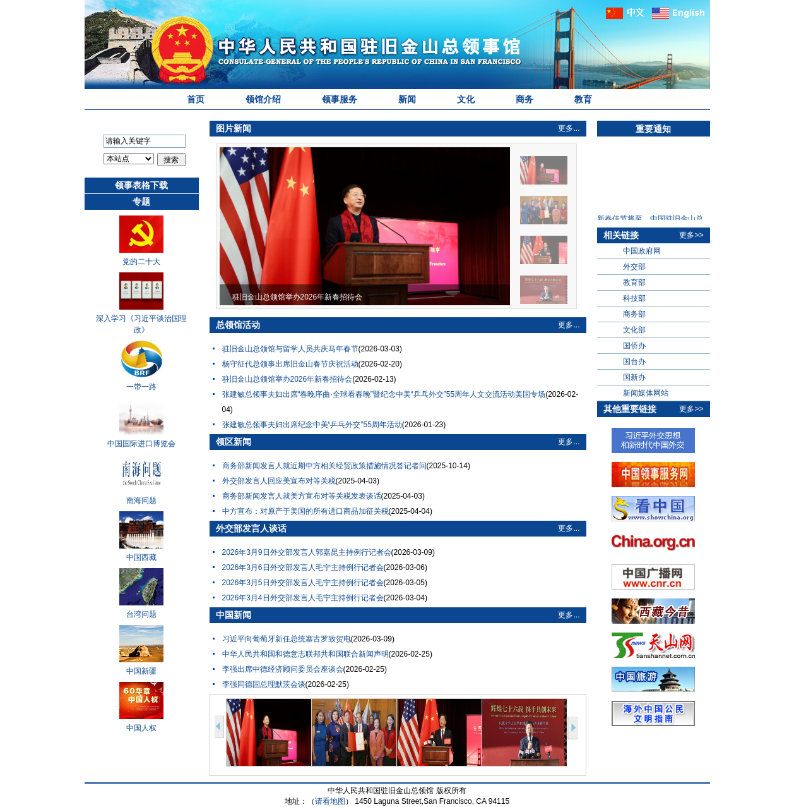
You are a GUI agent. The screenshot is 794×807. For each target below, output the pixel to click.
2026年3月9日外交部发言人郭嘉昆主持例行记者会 (306, 552)
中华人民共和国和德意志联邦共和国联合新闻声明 (305, 654)
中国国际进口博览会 (141, 443)
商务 (524, 99)
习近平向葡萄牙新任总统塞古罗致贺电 (286, 638)
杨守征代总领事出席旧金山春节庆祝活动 (290, 364)
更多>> (691, 235)
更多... (568, 128)
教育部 (634, 282)
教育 (583, 99)
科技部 (634, 298)
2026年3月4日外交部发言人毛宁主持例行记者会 (303, 597)
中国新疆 (141, 671)
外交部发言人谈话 (251, 528)
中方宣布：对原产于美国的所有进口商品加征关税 (305, 511)
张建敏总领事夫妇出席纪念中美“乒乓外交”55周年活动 (312, 424)
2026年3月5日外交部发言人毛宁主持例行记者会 (303, 582)
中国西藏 (141, 557)
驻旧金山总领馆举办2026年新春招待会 (287, 379)
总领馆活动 (238, 325)
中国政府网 (642, 250)
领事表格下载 (141, 185)
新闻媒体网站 (645, 393)
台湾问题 (141, 614)
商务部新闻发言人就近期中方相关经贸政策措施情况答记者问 (324, 465)
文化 (466, 99)
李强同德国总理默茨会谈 (263, 684)
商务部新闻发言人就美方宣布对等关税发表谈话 (301, 496)
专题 (141, 202)
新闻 (407, 99)
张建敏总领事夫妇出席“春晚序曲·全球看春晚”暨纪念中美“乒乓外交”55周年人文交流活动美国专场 (384, 394)
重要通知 (653, 129)
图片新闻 (233, 128)
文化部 (634, 329)
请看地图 (330, 801)
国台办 (634, 361)
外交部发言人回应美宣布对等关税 (279, 480)
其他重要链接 (629, 409)
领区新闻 (233, 442)
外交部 (634, 266)
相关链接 (621, 235)
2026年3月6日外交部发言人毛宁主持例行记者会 (303, 567)
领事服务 (339, 99)
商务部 (634, 314)
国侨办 (634, 345)
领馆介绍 (263, 99)
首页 (195, 99)
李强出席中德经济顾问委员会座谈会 (282, 669)
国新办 (634, 377)
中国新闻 (233, 615)
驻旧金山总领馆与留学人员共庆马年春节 (290, 348)
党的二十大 (141, 261)
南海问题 (141, 500)
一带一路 (141, 386)
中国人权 (141, 728)
